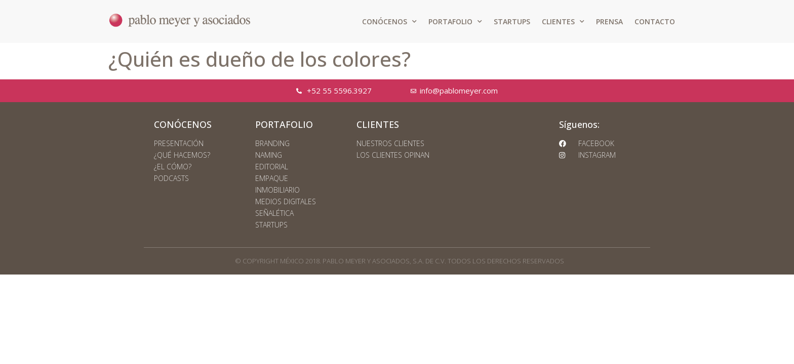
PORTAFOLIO (455, 21)
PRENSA (609, 21)
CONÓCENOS (389, 21)
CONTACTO (654, 21)
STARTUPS (512, 21)
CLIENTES (563, 21)
